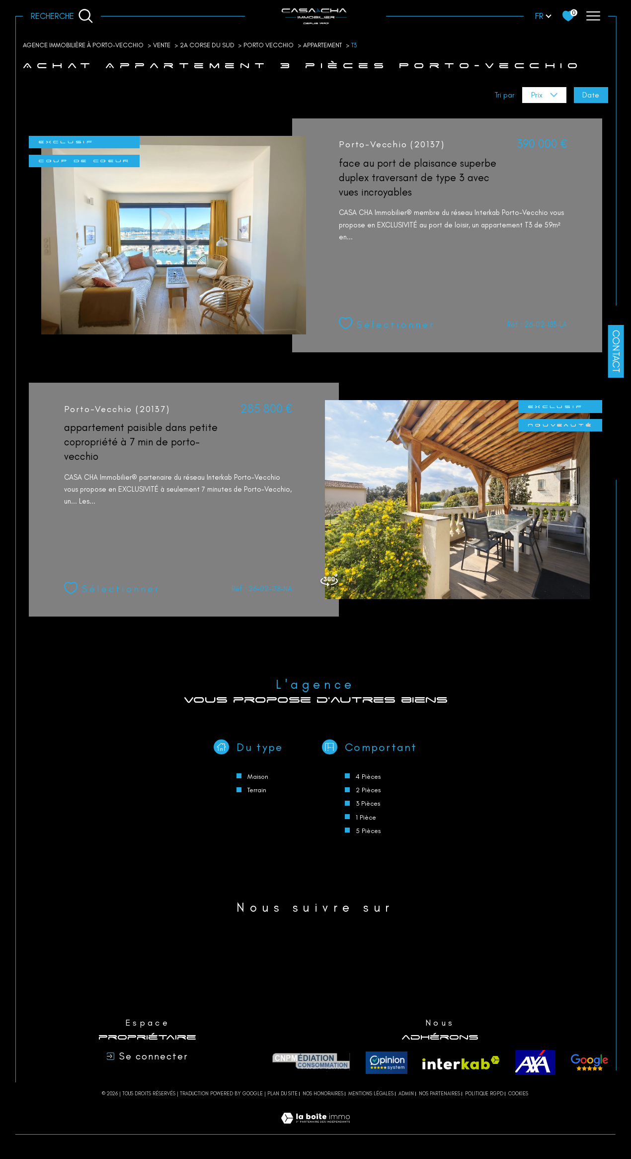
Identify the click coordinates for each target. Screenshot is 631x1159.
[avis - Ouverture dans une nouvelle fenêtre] (589, 1062)
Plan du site (282, 1093)
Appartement (322, 45)
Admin (406, 1093)
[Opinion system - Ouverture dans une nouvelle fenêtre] (386, 1063)
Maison (257, 776)
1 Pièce (366, 817)
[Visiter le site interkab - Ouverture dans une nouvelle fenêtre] (461, 1062)
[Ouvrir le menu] (593, 16)
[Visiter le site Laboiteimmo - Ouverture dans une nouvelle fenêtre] (315, 1128)
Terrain (256, 790)
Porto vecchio (268, 45)
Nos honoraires (323, 1093)
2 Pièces (368, 790)
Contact (616, 351)
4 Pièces (368, 776)
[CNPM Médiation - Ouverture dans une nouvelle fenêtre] (311, 1062)
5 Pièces (368, 831)
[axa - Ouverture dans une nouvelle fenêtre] (535, 1062)
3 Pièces (368, 803)
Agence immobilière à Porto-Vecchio (83, 45)
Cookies (518, 1094)
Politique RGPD (484, 1093)
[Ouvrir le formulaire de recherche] (62, 16)
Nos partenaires (439, 1093)
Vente (161, 45)
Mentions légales (371, 1093)
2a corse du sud (207, 45)
